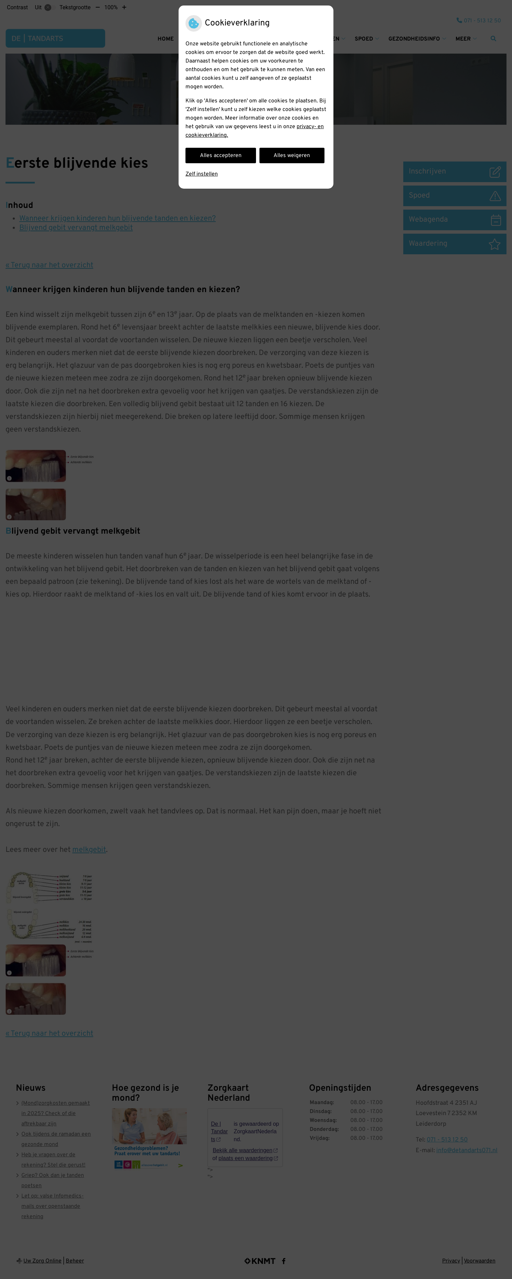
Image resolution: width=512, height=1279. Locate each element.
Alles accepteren (221, 155)
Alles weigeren (292, 155)
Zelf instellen (201, 174)
